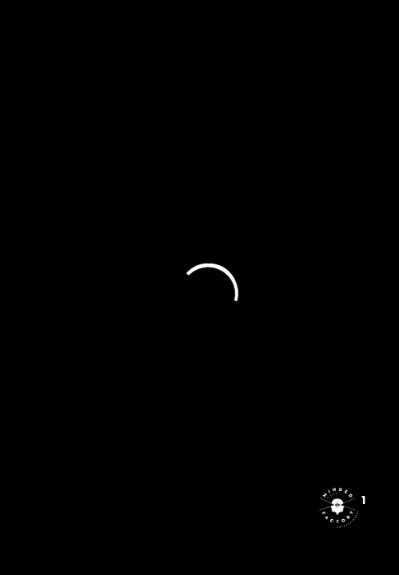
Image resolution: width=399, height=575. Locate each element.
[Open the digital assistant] (337, 507)
